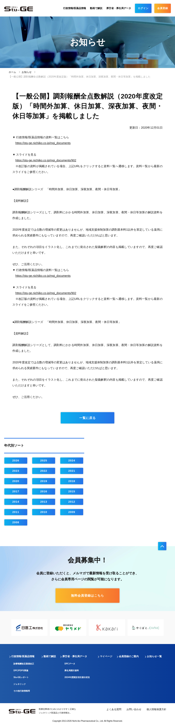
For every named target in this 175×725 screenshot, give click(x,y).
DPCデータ (69, 664)
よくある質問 (113, 709)
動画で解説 (96, 8)
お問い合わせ (134, 709)
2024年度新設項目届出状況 (77, 677)
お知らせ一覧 (154, 656)
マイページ (106, 656)
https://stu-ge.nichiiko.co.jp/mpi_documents (43, 143)
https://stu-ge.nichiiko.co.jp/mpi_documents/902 (45, 160)
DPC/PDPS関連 (20, 670)
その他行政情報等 (21, 691)
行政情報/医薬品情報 (74, 8)
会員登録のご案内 (129, 656)
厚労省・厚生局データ (118, 8)
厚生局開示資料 (71, 670)
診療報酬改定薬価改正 (23, 664)
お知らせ (27, 72)
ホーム (12, 72)
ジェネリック (19, 684)
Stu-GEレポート (21, 677)
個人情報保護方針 (156, 709)
